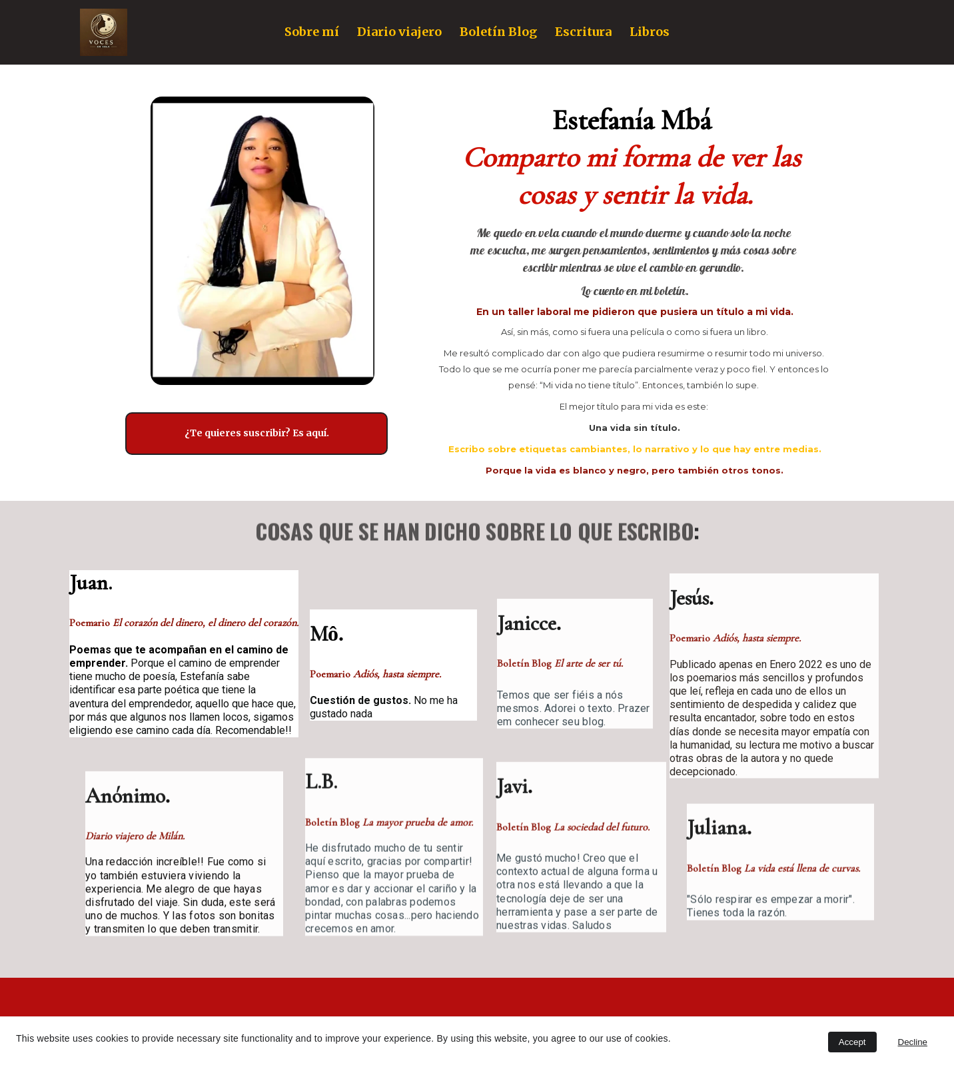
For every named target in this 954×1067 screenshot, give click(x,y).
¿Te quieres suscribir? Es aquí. (257, 433)
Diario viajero (399, 31)
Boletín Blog (498, 31)
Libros (650, 31)
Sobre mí (311, 31)
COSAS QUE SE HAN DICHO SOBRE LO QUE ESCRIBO (474, 533)
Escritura (583, 31)
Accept (852, 1042)
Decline (912, 1042)
